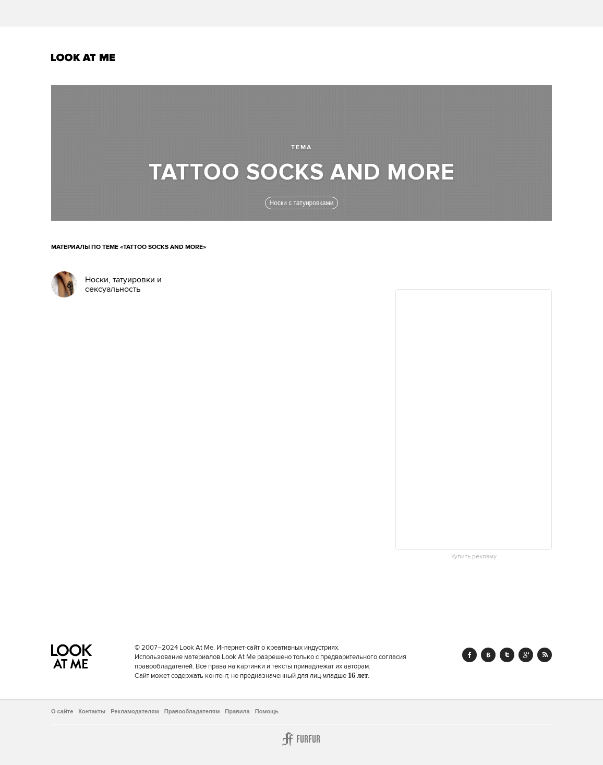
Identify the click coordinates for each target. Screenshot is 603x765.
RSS (544, 655)
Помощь (267, 711)
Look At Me (83, 57)
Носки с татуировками (302, 203)
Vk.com (488, 655)
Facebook (469, 655)
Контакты (91, 711)
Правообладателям (192, 711)
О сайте (62, 711)
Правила (237, 711)
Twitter (507, 655)
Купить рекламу (474, 557)
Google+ (525, 655)
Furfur (301, 739)
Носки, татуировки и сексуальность (123, 284)
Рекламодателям (135, 711)
